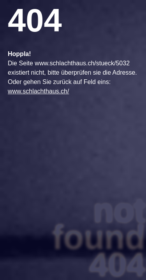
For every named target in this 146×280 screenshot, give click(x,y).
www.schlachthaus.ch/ (38, 91)
